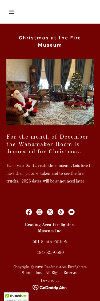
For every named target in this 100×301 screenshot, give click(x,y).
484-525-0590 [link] (50, 253)
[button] (12, 11)
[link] (28, 212)
